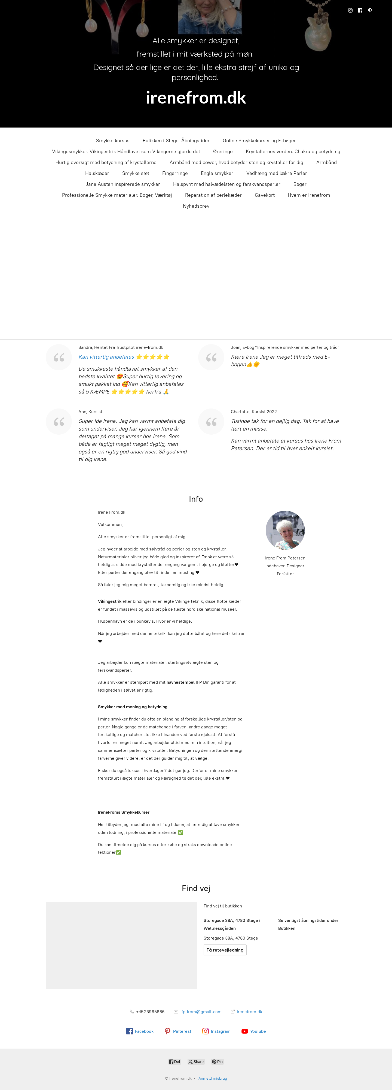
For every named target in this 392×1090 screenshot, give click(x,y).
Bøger (300, 184)
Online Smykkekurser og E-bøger (259, 141)
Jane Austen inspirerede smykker (122, 184)
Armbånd (326, 162)
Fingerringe (175, 173)
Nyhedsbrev (196, 206)
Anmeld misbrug (212, 1078)
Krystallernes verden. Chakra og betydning (293, 152)
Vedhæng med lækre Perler (276, 173)
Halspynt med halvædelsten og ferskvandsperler (226, 184)
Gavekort (265, 195)
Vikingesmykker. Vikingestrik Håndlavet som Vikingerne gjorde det (126, 152)
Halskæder (97, 173)
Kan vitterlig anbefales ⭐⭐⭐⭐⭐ (123, 356)
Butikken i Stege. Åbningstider (176, 141)
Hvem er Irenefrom (309, 195)
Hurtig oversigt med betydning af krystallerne (106, 162)
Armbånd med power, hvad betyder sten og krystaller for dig (236, 162)
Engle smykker (217, 173)
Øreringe (223, 152)
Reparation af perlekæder (213, 195)
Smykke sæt (135, 173)
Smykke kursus (113, 141)
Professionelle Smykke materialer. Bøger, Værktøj (117, 195)
